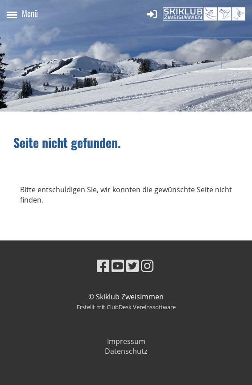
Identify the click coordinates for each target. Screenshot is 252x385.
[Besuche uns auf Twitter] (132, 265)
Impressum (126, 341)
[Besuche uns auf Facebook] (103, 265)
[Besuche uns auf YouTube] (118, 265)
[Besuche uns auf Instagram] (147, 265)
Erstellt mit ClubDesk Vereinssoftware (126, 307)
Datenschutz (126, 351)
